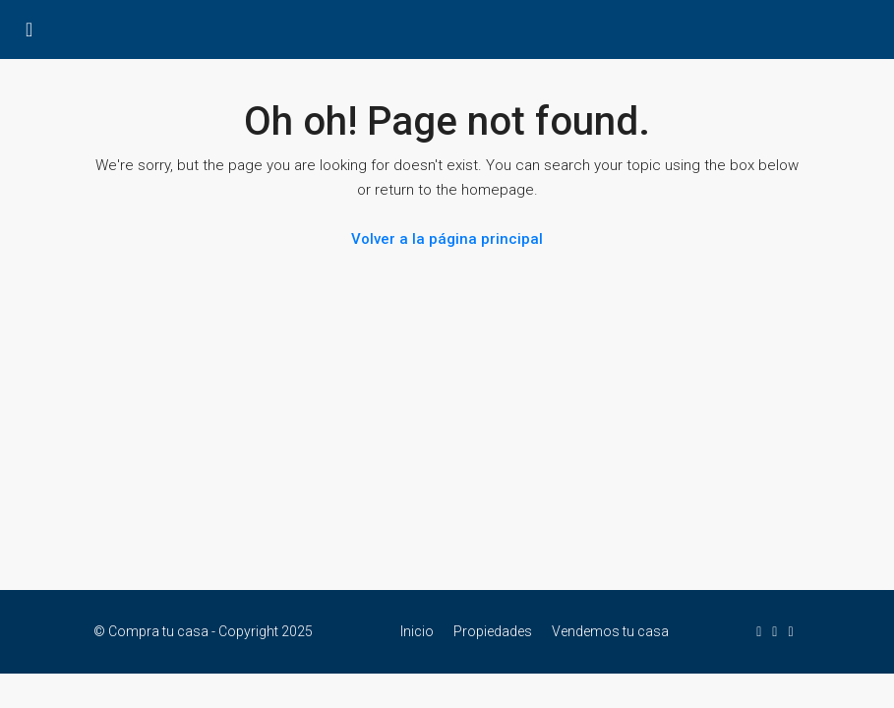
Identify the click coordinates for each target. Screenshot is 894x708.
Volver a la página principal (447, 239)
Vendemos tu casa (610, 631)
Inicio (417, 631)
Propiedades (492, 631)
